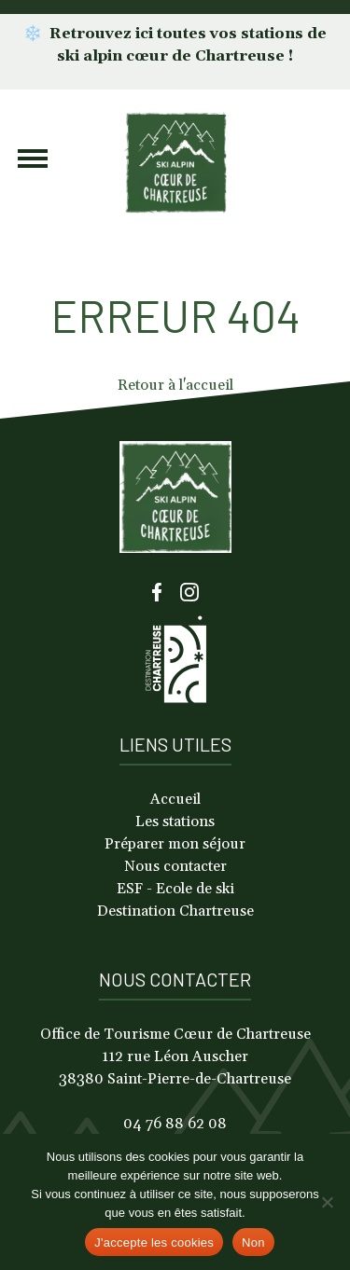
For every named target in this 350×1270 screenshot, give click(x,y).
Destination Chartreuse (175, 911)
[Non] (326, 1202)
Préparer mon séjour (175, 844)
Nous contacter (175, 866)
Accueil (175, 799)
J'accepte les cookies (154, 1242)
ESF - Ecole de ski (175, 888)
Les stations (175, 821)
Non (253, 1242)
